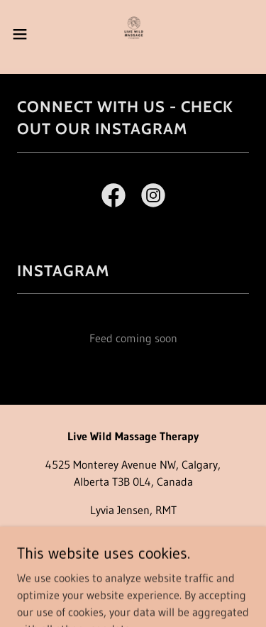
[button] (25, 34)
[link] (132, 34)
